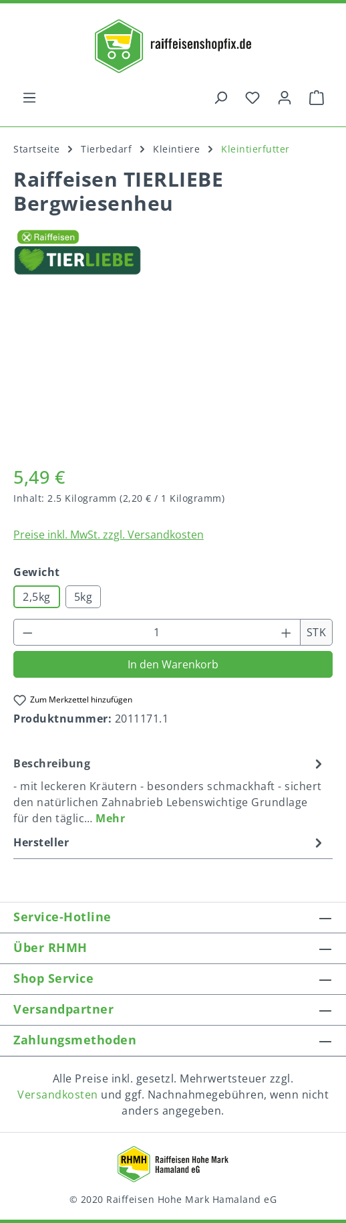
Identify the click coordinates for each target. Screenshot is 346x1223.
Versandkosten (57, 1094)
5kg (83, 596)
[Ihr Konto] (285, 97)
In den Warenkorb (173, 664)
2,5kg (37, 596)
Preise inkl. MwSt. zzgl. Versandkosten (108, 534)
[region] (173, 377)
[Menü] (29, 97)
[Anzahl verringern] (27, 632)
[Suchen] (220, 97)
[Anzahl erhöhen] (287, 632)
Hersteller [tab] (169, 842)
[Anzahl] (157, 632)
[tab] (169, 790)
